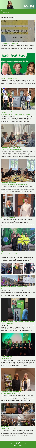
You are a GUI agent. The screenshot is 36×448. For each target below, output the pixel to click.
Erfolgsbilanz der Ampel (7, 323)
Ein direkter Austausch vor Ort (9, 78)
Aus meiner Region (4, 12)
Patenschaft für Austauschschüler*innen (11, 393)
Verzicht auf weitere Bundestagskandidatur (12, 43)
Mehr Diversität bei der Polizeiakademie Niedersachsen (15, 114)
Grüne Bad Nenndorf (5, 426)
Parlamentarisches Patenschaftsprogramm (11, 391)
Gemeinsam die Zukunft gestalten (9, 254)
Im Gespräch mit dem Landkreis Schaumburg (11, 147)
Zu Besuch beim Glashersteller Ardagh (10, 251)
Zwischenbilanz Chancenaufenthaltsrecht (11, 149)
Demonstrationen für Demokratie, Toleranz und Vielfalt (14, 286)
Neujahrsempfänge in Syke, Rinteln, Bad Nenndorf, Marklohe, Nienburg (17, 321)
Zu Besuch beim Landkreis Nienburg (9, 182)
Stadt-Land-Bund (5, 76)
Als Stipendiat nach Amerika (8, 217)
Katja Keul (29, 6)
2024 (9, 12)
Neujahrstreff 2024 (6, 358)
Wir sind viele (4, 289)
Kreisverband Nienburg (6, 356)
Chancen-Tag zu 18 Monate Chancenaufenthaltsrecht (14, 184)
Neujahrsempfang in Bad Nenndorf (10, 428)
